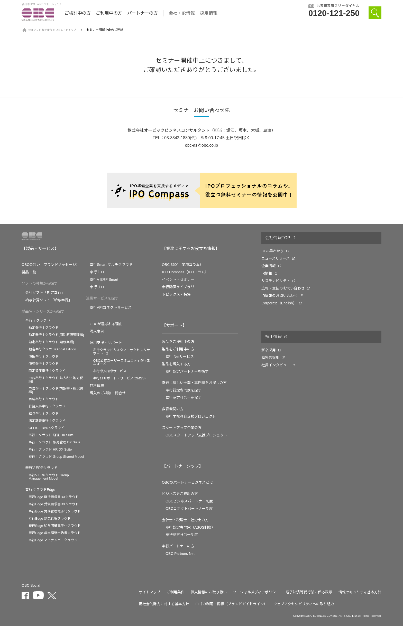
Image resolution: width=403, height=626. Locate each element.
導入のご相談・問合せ (108, 393)
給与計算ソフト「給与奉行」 (48, 300)
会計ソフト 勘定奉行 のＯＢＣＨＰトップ (52, 30)
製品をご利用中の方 (178, 349)
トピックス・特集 (176, 294)
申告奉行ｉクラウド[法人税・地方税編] (56, 379)
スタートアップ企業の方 (182, 428)
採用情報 (208, 13)
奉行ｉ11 (97, 272)
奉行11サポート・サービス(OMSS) (119, 378)
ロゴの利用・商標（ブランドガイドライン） (231, 604)
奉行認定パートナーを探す (187, 371)
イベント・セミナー (178, 279)
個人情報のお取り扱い (209, 592)
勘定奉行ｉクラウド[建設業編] (51, 342)
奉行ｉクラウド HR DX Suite (50, 449)
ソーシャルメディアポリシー (256, 592)
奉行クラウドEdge (40, 490)
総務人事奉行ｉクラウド (47, 406)
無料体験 (97, 386)
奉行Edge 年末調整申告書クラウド (55, 533)
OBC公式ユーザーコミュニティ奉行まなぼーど (121, 362)
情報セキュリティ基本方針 (359, 592)
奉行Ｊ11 (97, 287)
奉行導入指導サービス (109, 371)
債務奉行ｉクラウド (44, 364)
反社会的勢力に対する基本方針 (164, 604)
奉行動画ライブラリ (178, 287)
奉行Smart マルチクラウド (111, 265)
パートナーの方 (142, 13)
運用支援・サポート (106, 343)
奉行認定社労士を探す (184, 398)
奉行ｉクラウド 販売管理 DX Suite (54, 442)
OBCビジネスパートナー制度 (189, 501)
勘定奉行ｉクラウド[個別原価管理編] (56, 335)
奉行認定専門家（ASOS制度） (190, 527)
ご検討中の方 (78, 13)
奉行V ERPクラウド (41, 468)
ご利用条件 (176, 592)
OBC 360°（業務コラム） (182, 265)
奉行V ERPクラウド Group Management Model (49, 476)
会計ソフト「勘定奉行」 (45, 293)
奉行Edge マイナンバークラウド (53, 540)
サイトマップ (149, 592)
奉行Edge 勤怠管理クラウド (50, 518)
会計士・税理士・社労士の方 (185, 520)
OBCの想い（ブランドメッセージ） (51, 265)
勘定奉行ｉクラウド (44, 328)
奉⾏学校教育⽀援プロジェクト (191, 416)
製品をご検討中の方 (178, 342)
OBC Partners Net (180, 554)
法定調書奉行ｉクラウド (47, 421)
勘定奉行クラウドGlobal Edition (52, 349)
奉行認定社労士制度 (182, 535)
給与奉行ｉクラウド (44, 413)
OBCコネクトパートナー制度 (189, 509)
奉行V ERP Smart (104, 279)
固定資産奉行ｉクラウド (47, 371)
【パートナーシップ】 (182, 466)
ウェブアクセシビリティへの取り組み (303, 604)
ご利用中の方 (109, 13)
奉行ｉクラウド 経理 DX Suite (51, 435)
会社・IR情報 (182, 13)
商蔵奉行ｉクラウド (44, 399)
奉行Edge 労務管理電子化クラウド (55, 511)
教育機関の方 (173, 409)
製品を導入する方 (176, 364)
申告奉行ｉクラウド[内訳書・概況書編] (56, 390)
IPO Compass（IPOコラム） (185, 272)
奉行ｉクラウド (37, 320)
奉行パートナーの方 (178, 546)
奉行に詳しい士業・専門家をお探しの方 (194, 383)
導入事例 (97, 331)
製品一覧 (29, 272)
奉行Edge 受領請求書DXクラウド (54, 504)
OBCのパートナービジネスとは (187, 482)
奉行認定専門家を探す (184, 390)
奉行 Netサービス (180, 356)
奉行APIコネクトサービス (111, 307)
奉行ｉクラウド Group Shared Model (56, 457)
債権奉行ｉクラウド (44, 356)
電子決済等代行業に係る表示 (309, 592)
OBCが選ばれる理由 (106, 324)
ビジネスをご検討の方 (180, 494)
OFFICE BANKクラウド (46, 428)
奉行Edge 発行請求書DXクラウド (54, 497)
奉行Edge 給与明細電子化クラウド (55, 526)
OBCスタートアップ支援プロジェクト (196, 435)
